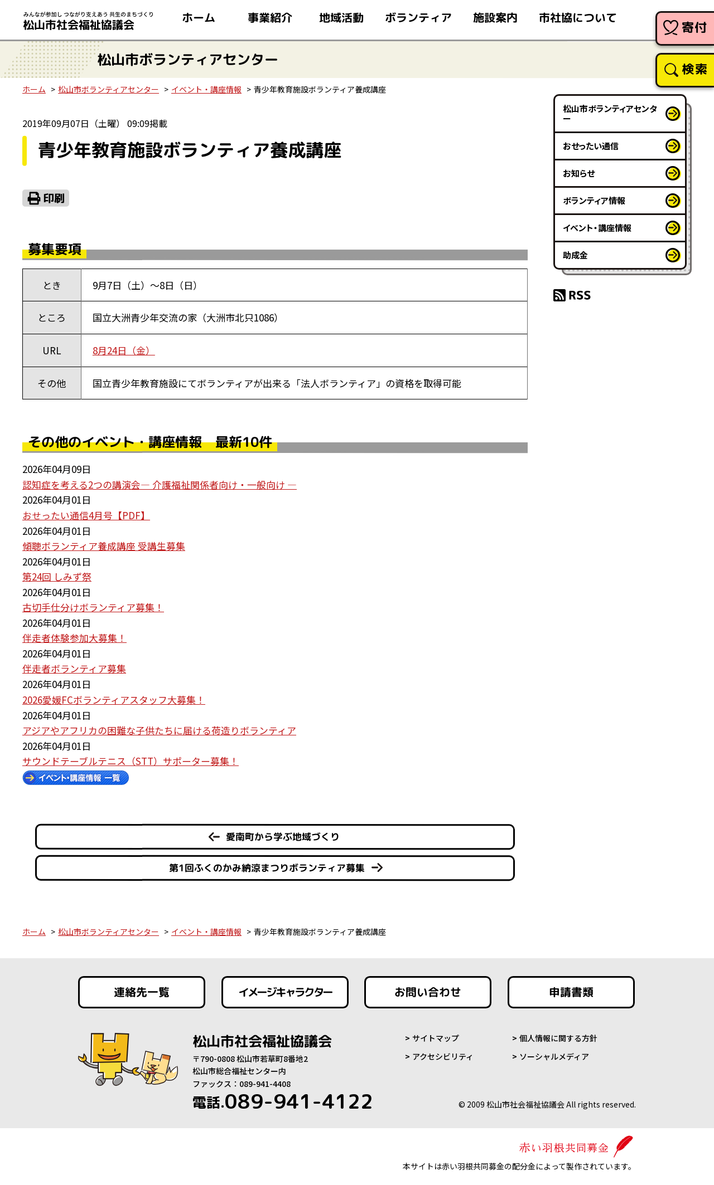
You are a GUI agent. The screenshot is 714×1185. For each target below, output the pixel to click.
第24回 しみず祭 (56, 575)
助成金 (575, 255)
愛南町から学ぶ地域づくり (283, 832)
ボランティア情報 (594, 200)
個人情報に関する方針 (558, 1033)
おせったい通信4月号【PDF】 (86, 514)
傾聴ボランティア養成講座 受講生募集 (103, 544)
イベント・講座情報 (206, 89)
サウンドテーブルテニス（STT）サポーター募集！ (130, 756)
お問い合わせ (427, 988)
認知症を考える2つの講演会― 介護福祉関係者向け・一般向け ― (159, 484)
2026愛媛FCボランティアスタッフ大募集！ (113, 696)
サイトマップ (435, 1033)
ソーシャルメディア (554, 1051)
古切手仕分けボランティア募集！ (93, 605)
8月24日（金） (124, 350)
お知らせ (579, 173)
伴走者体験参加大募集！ (74, 635)
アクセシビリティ (443, 1051)
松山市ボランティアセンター (108, 89)
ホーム (34, 89)
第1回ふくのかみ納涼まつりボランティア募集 (267, 863)
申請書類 (571, 988)
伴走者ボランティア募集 (74, 665)
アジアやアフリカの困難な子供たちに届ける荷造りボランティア (159, 726)
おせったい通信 (591, 146)
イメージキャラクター (285, 988)
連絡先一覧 (142, 988)
